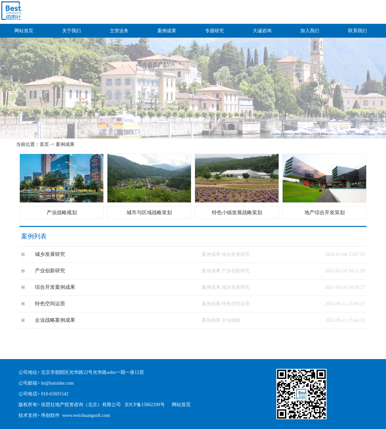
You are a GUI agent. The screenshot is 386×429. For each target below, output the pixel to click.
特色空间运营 (50, 303)
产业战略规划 (62, 212)
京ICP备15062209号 (145, 404)
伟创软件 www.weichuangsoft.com (75, 415)
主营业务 (119, 30)
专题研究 (214, 30)
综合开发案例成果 (55, 287)
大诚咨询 (262, 30)
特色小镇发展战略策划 (237, 212)
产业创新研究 (50, 270)
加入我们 (309, 30)
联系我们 (357, 30)
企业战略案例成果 (55, 320)
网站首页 (23, 30)
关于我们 (71, 30)
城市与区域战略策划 (149, 212)
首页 (44, 144)
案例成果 (166, 30)
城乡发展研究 (50, 254)
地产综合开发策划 (324, 212)
